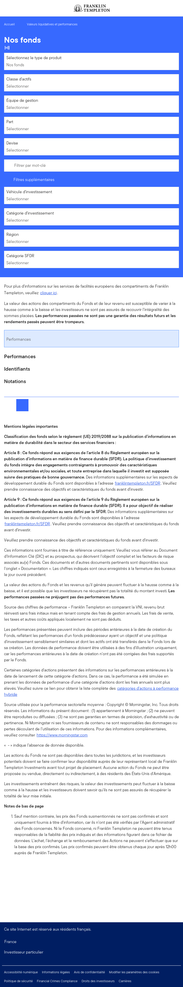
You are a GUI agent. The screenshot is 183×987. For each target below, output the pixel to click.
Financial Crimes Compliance (57, 981)
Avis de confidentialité (89, 972)
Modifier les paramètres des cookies (134, 972)
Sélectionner (17, 86)
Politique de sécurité (18, 981)
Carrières (125, 981)
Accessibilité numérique (21, 972)
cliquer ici (48, 293)
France (10, 942)
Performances (18, 339)
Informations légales (56, 972)
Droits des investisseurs (98, 981)
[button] (91, 952)
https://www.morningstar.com (62, 735)
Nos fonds (15, 65)
